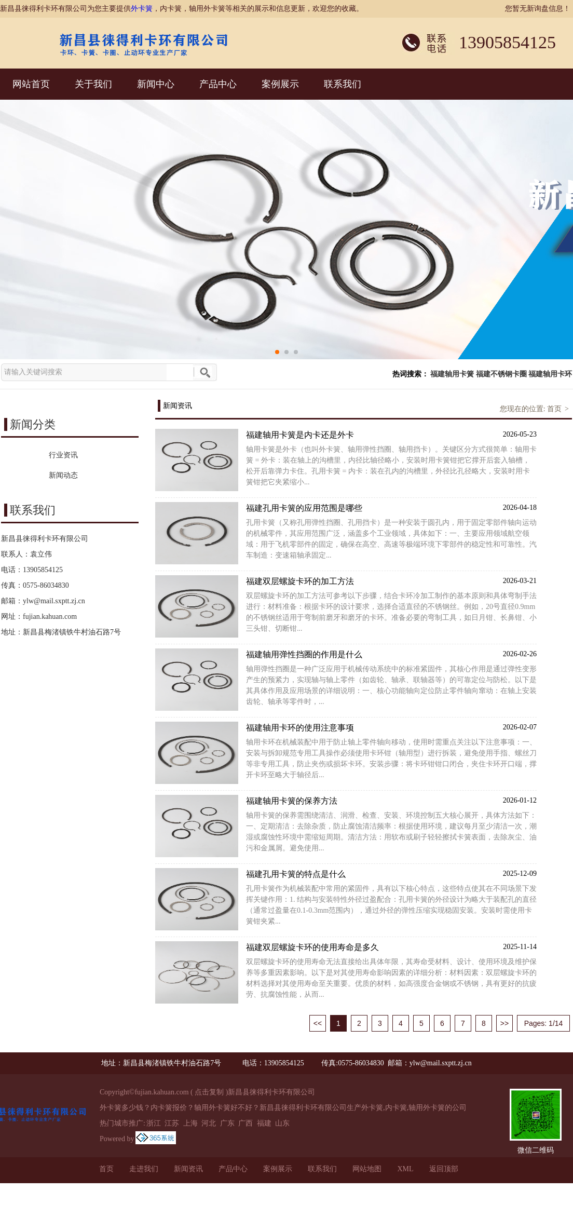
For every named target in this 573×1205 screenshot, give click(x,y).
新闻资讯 (188, 1169)
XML (405, 1169)
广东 (227, 1123)
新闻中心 (155, 84)
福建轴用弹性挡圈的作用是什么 (391, 653)
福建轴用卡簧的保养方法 (391, 800)
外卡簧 (142, 8)
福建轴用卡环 (550, 374)
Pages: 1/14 (543, 1023)
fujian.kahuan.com (50, 616)
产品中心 (218, 84)
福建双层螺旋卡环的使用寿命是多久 (391, 946)
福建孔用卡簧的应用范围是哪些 (391, 507)
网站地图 (366, 1169)
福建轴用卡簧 (452, 374)
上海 (190, 1123)
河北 (208, 1123)
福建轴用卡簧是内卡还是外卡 (391, 434)
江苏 (172, 1123)
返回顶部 (443, 1169)
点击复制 (209, 1092)
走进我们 (143, 1169)
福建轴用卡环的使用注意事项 (391, 727)
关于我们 (93, 84)
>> (504, 1023)
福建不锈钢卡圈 (501, 374)
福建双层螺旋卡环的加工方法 (391, 580)
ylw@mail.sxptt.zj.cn (54, 601)
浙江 (153, 1123)
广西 (245, 1123)
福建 (264, 1123)
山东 (282, 1123)
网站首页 (31, 84)
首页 (554, 409)
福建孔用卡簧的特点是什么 (391, 873)
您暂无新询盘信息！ (537, 8)
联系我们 (342, 84)
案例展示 (280, 84)
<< (317, 1023)
